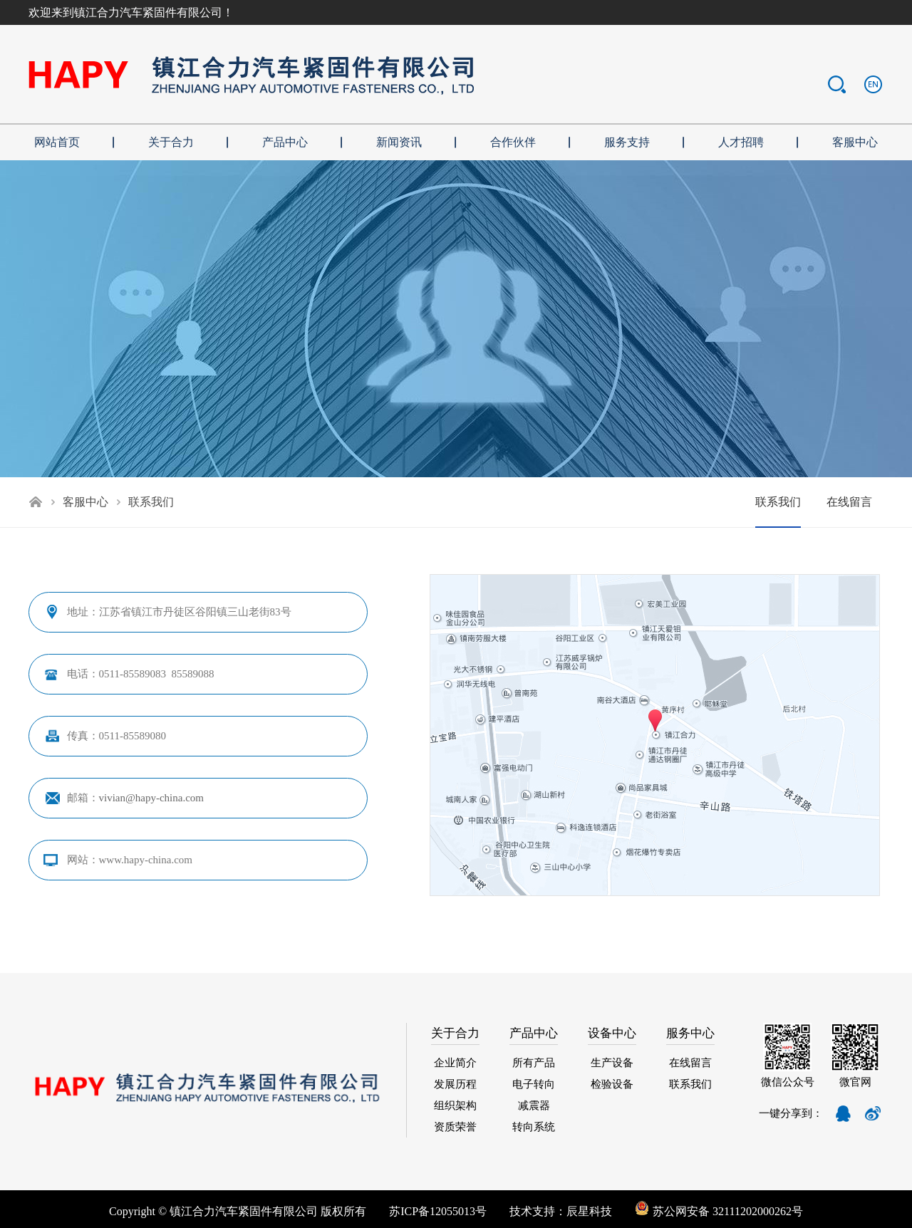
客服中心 (85, 502)
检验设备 (612, 1084)
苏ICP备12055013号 (438, 1211)
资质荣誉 (455, 1127)
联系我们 (778, 502)
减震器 (534, 1105)
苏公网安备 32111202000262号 (719, 1211)
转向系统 (533, 1127)
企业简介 (455, 1062)
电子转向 (533, 1084)
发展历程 (455, 1084)
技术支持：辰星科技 (572, 1211)
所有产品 (533, 1062)
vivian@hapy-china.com (151, 797)
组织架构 (455, 1105)
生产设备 (612, 1062)
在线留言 (849, 502)
